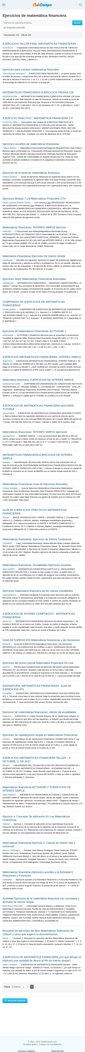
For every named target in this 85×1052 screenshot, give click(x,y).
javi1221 (6, 667)
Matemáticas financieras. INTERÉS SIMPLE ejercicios (35, 431)
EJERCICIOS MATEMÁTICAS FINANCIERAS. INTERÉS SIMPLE (42, 356)
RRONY (6, 765)
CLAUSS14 (8, 48)
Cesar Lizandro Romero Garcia (16, 202)
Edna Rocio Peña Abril (13, 906)
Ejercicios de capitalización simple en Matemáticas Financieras (40, 735)
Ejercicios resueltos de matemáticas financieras (31, 144)
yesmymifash (8, 413)
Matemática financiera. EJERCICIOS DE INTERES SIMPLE (38, 379)
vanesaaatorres (9, 595)
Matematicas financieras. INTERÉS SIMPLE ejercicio (34, 227)
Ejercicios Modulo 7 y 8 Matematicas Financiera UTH (34, 198)
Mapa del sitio (57, 1051)
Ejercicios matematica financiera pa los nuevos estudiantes (38, 590)
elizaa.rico (7, 621)
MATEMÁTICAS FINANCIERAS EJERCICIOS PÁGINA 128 (38, 92)
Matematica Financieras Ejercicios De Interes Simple (34, 256)
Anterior (17, 987)
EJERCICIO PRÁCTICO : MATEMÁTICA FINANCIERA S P (38, 118)
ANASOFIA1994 (10, 96)
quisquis (6, 462)
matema (6, 824)
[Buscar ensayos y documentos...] (37, 22)
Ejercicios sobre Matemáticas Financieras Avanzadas (34, 278)
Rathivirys (7, 716)
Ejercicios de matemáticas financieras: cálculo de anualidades (39, 712)
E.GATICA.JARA (10, 122)
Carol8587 (7, 693)
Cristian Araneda (10, 488)
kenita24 (6, 644)
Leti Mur (6, 739)
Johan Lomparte (10, 964)
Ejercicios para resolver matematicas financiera (31, 69)
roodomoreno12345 (11, 384)
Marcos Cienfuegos (11, 850)
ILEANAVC (7, 543)
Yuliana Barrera (9, 148)
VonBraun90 (8, 283)
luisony (6, 517)
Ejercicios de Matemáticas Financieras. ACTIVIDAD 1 (34, 331)
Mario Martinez (9, 794)
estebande (7, 879)
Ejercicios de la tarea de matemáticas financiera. (31, 172)
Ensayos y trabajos (26, 1051)
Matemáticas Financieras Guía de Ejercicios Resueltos (35, 484)
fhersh (5, 938)
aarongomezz (9, 436)
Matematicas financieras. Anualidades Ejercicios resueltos (37, 565)
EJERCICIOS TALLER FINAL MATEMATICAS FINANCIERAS (39, 43)
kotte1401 (7, 231)
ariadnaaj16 (8, 335)
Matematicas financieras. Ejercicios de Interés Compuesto (37, 539)
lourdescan (7, 260)
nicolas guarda (9, 309)
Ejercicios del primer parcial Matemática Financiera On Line (38, 662)
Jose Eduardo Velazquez (14, 73)
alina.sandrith (9, 569)
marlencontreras (10, 177)
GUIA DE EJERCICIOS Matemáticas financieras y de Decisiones (41, 640)
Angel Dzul (7, 361)
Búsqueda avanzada (15, 1000)
